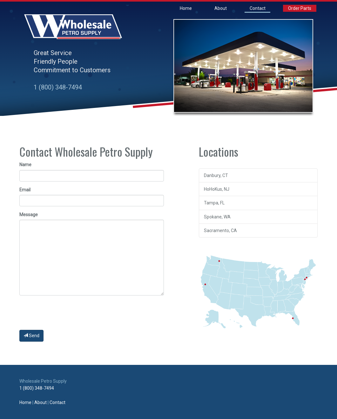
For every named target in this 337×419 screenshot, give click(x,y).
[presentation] (67, 312)
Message (28, 214)
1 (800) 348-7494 (58, 87)
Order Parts (299, 8)
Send (31, 335)
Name (25, 164)
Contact (258, 8)
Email (24, 189)
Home (186, 8)
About (220, 8)
